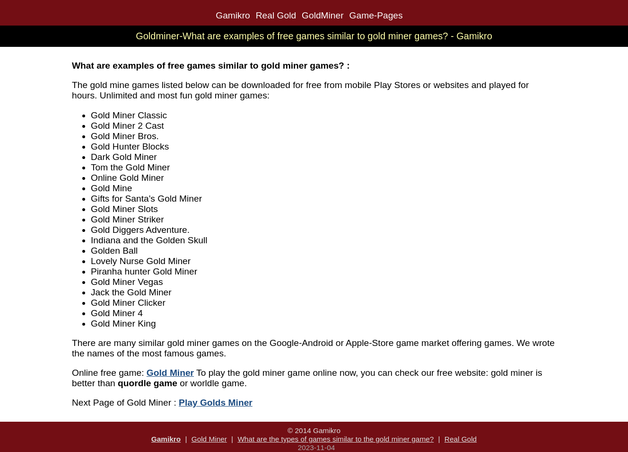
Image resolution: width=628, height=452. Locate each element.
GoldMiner (323, 15)
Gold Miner (209, 439)
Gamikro (233, 15)
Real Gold (276, 15)
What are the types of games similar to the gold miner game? (335, 439)
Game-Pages (376, 15)
